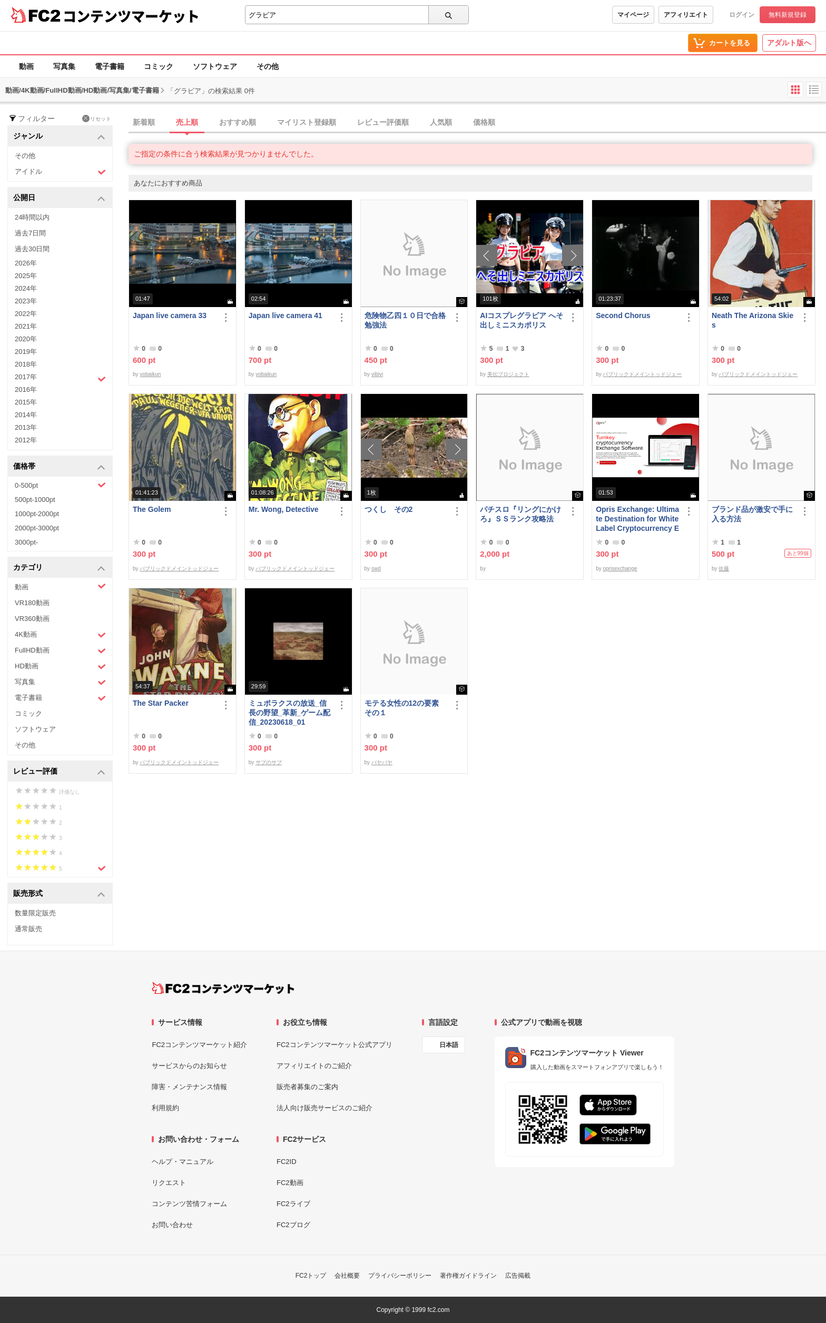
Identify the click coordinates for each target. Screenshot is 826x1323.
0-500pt (60, 485)
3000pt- (26, 542)
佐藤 (724, 568)
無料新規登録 (788, 14)
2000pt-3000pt (37, 528)
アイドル (60, 171)
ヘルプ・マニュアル (182, 1162)
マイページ (633, 14)
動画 (26, 66)
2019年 (26, 352)
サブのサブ (268, 762)
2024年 (26, 288)
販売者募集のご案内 (307, 1087)
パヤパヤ (381, 762)
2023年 (26, 301)
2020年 (26, 339)
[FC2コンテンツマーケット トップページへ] (223, 988)
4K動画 (60, 634)
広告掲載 (517, 1275)
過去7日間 (30, 233)
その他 (268, 66)
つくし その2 (389, 509)
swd (376, 568)
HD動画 (60, 666)
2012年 (26, 440)
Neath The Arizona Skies (752, 320)
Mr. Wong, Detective (284, 509)
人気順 (441, 122)
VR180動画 (32, 603)
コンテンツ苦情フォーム (189, 1204)
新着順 (144, 122)
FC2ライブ (293, 1204)
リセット (96, 118)
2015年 (26, 402)
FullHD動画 (60, 650)
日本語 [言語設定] (448, 1045)
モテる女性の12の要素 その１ (406, 708)
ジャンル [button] (59, 137)
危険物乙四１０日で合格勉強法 (405, 320)
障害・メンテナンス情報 (189, 1087)
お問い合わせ (172, 1225)
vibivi (377, 374)
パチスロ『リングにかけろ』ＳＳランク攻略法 (520, 514)
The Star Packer (161, 703)
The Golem (152, 509)
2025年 (26, 276)
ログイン (741, 14)
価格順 (484, 122)
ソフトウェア (215, 66)
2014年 (26, 415)
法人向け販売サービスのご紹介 (324, 1108)
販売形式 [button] (59, 894)
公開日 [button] (59, 198)
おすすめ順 (237, 122)
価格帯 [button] (59, 467)
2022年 (26, 314)
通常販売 (28, 929)
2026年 (26, 263)
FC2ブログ (293, 1225)
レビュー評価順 (383, 122)
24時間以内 (32, 217)
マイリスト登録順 (306, 122)
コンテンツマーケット (131, 16)
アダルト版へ (789, 42)
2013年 (26, 427)
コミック (158, 66)
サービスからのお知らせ (189, 1066)
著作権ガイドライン (468, 1275)
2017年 (60, 378)
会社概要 (347, 1275)
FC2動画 (290, 1183)
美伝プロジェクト (508, 374)
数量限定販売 (35, 913)
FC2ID (287, 1162)
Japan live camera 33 (169, 315)
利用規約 (165, 1108)
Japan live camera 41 (285, 315)
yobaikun (150, 374)
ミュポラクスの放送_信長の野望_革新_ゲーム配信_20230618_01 (290, 712)
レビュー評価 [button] (59, 772)
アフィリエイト (686, 14)
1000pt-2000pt (37, 514)
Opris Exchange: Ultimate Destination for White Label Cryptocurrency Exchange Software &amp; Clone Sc (637, 519)
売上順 (187, 122)
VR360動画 (32, 619)
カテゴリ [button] (59, 568)
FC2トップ (311, 1275)
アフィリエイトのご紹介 (314, 1066)
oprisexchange (620, 568)
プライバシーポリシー (399, 1275)
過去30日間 (32, 249)
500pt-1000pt (35, 499)
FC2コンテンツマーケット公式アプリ (334, 1045)
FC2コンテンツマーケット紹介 (199, 1045)
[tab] (477, 122)
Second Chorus (623, 315)
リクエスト (169, 1183)
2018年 (26, 364)
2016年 (26, 389)
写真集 (64, 66)
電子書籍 (109, 66)
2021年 (26, 326)
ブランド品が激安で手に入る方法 (752, 514)
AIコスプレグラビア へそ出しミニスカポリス (521, 320)
